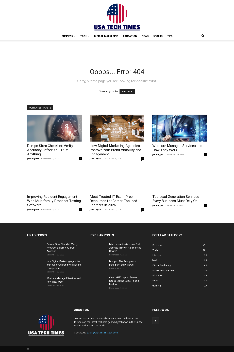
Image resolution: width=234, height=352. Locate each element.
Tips (170, 36)
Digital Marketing (106, 36)
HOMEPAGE (127, 92)
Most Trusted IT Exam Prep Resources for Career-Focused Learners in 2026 (113, 201)
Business (68, 36)
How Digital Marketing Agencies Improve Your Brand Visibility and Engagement (115, 150)
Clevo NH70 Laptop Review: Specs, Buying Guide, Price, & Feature (124, 281)
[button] (203, 36)
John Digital (33, 158)
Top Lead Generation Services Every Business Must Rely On (175, 199)
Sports (158, 36)
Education (130, 36)
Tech (84, 36)
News (145, 36)
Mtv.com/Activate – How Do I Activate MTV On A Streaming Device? (125, 247)
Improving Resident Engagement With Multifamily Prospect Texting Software (54, 201)
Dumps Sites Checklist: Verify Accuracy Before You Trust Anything (50, 150)
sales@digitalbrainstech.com (102, 332)
